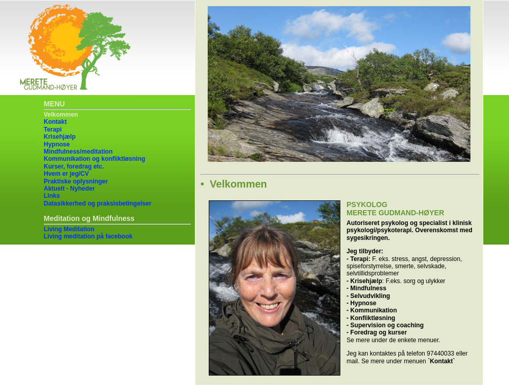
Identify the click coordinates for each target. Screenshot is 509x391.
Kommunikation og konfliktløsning (94, 158)
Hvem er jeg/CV (66, 173)
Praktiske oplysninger (76, 181)
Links (52, 195)
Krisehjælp (60, 136)
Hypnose (57, 144)
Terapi (53, 129)
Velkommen (61, 114)
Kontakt (55, 121)
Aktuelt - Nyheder (69, 188)
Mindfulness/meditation (78, 151)
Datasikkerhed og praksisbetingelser (97, 203)
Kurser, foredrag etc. (74, 166)
